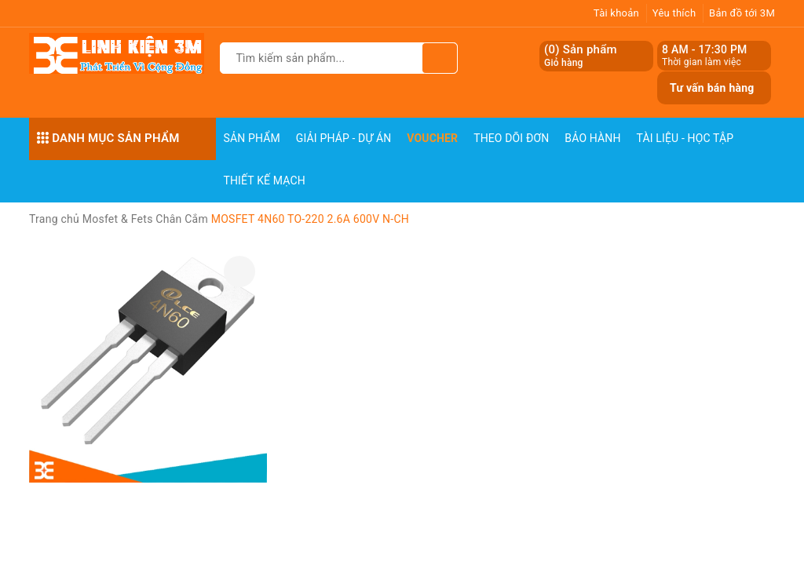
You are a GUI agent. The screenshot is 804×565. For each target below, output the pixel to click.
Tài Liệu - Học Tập (685, 138)
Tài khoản (616, 13)
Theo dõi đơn (511, 138)
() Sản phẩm (580, 56)
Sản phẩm (252, 138)
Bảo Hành (592, 138)
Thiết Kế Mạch (264, 180)
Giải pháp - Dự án (344, 138)
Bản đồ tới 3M (742, 13)
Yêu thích (674, 13)
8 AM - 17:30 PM (704, 49)
